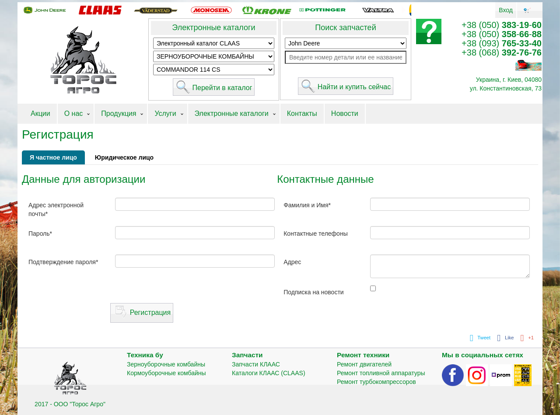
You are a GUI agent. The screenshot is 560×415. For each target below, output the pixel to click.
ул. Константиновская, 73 (506, 88)
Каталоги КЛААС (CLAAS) (268, 373)
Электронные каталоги (213, 27)
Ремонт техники (363, 355)
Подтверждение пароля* (63, 261)
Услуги (165, 113)
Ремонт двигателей (364, 364)
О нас (73, 113)
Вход (506, 10)
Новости (344, 113)
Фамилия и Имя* (307, 205)
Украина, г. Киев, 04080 (509, 79)
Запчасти (247, 355)
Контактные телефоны (316, 233)
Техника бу (145, 355)
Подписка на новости (313, 292)
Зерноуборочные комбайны (166, 364)
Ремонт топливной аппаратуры (381, 373)
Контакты (302, 113)
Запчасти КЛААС (256, 364)
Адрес (292, 261)
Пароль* (40, 233)
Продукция (118, 113)
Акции (40, 113)
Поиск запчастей (345, 27)
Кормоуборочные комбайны (166, 373)
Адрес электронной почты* (56, 209)
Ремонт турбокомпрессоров (376, 381)
